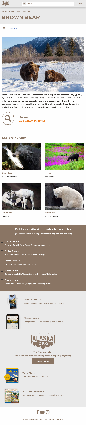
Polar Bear (50, 213)
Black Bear (7, 173)
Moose (48, 173)
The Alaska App (32, 318)
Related (24, 117)
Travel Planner (30, 373)
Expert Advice (8, 11)
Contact (60, 419)
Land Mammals (23, 11)
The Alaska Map (32, 300)
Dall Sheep (7, 213)
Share (12, 28)
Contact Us (43, 361)
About (52, 419)
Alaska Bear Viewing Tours (33, 121)
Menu (80, 4)
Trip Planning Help (43, 352)
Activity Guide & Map (33, 391)
